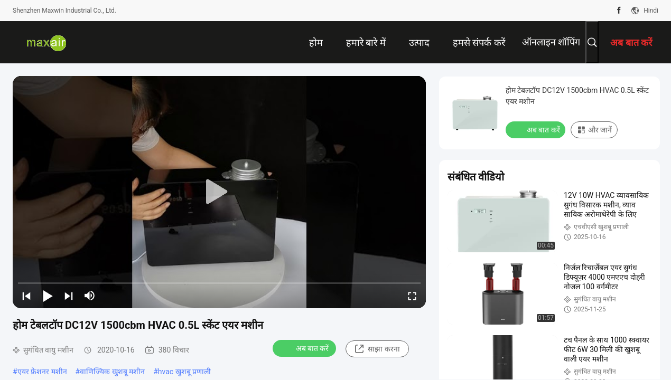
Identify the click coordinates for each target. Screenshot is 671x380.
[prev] (26, 295)
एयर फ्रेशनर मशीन (42, 371)
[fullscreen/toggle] (412, 295)
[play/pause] (47, 295)
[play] (219, 192)
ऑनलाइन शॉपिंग (551, 42)
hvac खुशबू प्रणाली (184, 371)
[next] (68, 295)
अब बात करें (305, 348)
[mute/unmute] (89, 295)
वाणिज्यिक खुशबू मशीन (112, 371)
